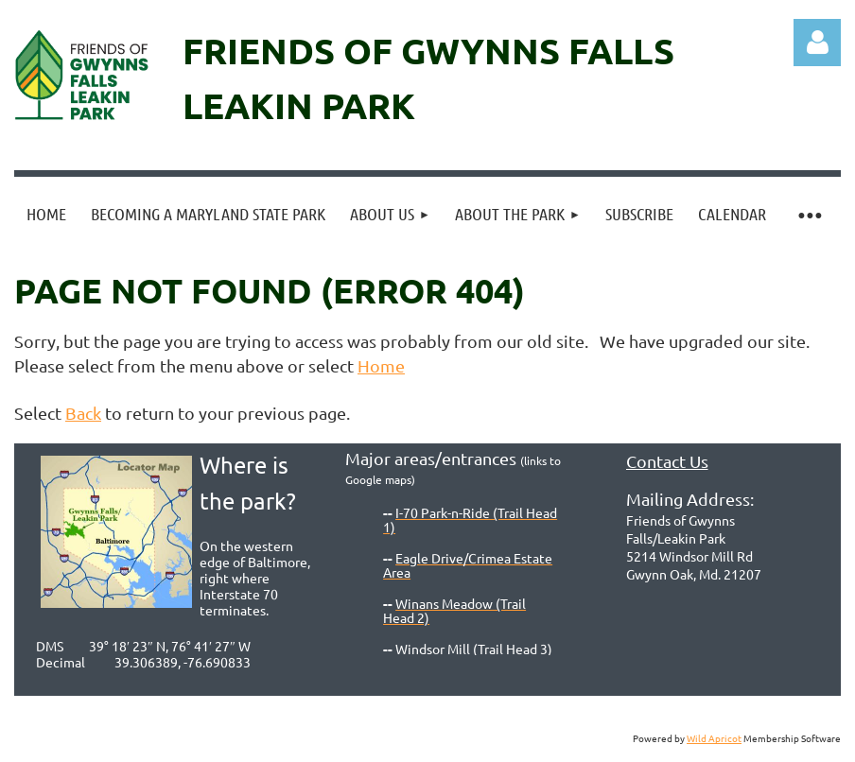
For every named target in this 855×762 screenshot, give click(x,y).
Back (83, 413)
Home (381, 365)
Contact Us (667, 461)
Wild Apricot (714, 738)
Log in (817, 42)
